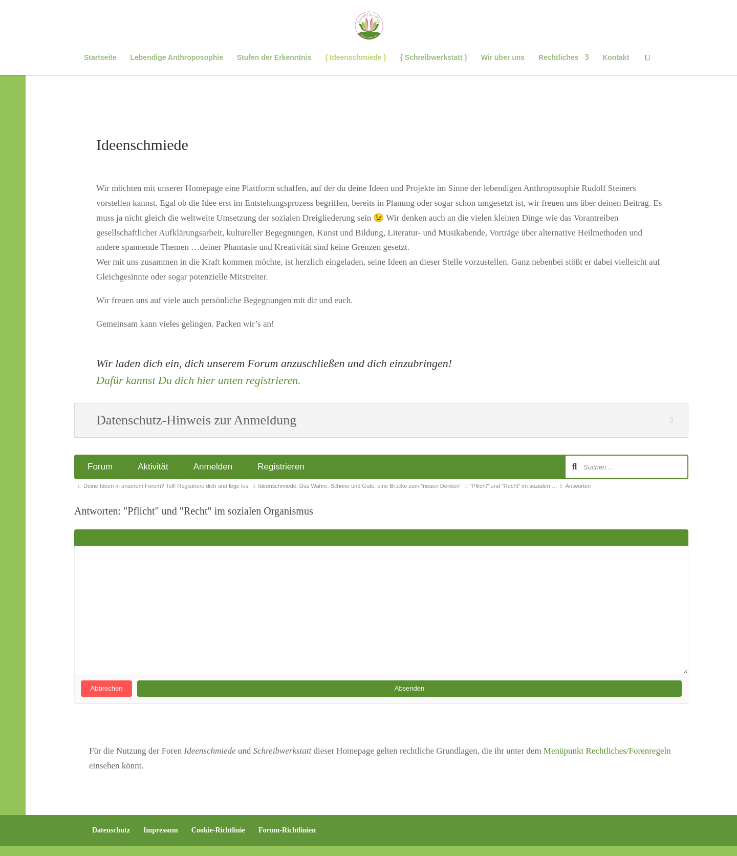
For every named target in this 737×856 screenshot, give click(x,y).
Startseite (100, 57)
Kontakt (615, 57)
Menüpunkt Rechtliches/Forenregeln (607, 751)
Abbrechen (107, 688)
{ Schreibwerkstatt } (433, 57)
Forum (100, 467)
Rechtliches (558, 57)
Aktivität (153, 467)
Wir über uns (503, 57)
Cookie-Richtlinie (218, 830)
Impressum (160, 830)
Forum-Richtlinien (287, 830)
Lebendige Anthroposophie (176, 57)
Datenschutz (111, 830)
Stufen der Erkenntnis (274, 57)
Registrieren (281, 467)
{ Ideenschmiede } (355, 57)
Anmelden (213, 467)
